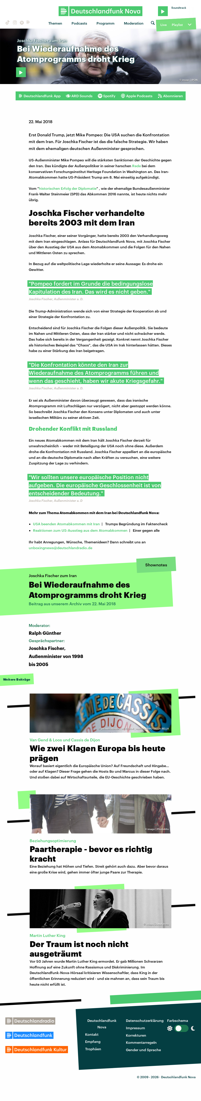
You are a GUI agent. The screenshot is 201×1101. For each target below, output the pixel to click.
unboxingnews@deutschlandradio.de (60, 548)
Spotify (106, 96)
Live (163, 25)
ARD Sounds (79, 96)
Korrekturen (136, 1035)
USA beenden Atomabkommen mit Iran (66, 524)
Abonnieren (170, 96)
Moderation (134, 23)
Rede (136, 166)
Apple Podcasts (136, 96)
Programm (105, 23)
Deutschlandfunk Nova (102, 1023)
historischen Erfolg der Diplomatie (67, 188)
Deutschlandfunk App (39, 96)
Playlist (177, 25)
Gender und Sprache (143, 1050)
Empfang (92, 1041)
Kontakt (91, 1034)
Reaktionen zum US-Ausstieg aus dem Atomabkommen (80, 530)
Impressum (135, 1028)
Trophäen (93, 1049)
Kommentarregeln (141, 1042)
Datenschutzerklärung (145, 1020)
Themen (55, 23)
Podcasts (79, 23)
